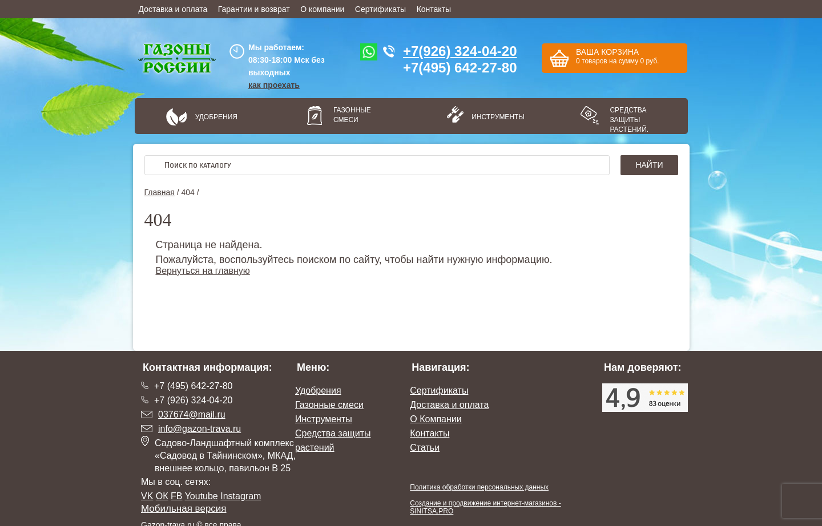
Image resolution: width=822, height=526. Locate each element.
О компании (322, 9)
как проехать (274, 85)
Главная (159, 192)
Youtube (201, 496)
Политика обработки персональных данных (479, 487)
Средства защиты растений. (629, 119)
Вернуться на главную (203, 271)
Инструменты (494, 117)
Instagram (240, 496)
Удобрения (216, 117)
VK (147, 496)
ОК (162, 496)
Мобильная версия (184, 508)
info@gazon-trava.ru (199, 429)
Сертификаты (380, 9)
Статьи (425, 447)
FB (176, 496)
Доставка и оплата (173, 9)
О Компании (435, 419)
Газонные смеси (352, 115)
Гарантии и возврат (254, 9)
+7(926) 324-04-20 (460, 51)
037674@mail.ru (191, 414)
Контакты (434, 9)
